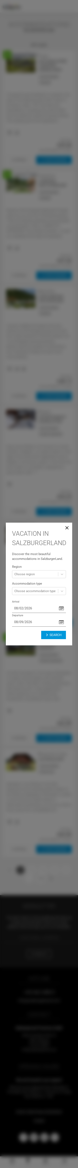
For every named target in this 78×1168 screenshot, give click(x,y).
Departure (17, 615)
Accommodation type (27, 583)
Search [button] (53, 635)
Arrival (15, 601)
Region (17, 567)
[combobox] (14, 574)
